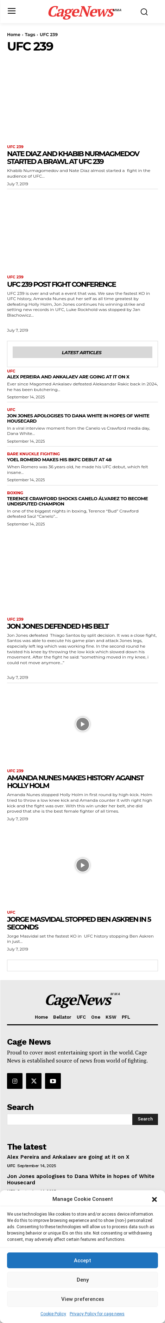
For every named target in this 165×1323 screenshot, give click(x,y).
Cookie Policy (53, 1313)
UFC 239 (15, 147)
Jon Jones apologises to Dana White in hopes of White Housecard (78, 418)
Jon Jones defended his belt (57, 626)
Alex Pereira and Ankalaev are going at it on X (68, 376)
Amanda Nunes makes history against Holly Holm (75, 782)
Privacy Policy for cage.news (97, 1313)
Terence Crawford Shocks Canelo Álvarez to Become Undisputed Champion (77, 501)
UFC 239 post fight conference (61, 284)
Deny (83, 1280)
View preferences (82, 1299)
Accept (82, 1260)
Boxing (15, 493)
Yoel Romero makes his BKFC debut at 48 (59, 459)
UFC (11, 371)
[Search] (145, 1119)
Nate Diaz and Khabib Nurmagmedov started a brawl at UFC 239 (73, 158)
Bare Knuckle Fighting (33, 454)
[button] (154, 1199)
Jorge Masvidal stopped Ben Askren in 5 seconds (79, 923)
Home (13, 34)
